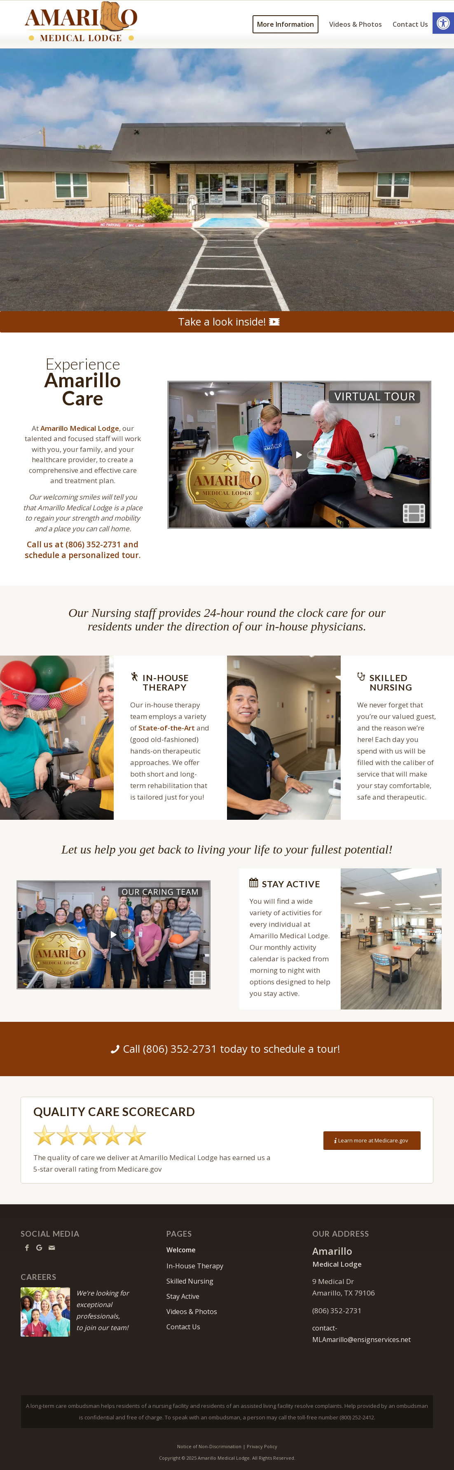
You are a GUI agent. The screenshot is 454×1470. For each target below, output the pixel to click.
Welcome (181, 1249)
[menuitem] (285, 24)
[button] (443, 23)
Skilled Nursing (189, 1281)
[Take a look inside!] (227, 322)
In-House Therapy (194, 1265)
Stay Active (182, 1296)
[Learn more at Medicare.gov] (372, 1140)
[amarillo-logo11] (96, 24)
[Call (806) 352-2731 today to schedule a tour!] (227, 1049)
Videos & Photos (191, 1311)
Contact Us (183, 1326)
